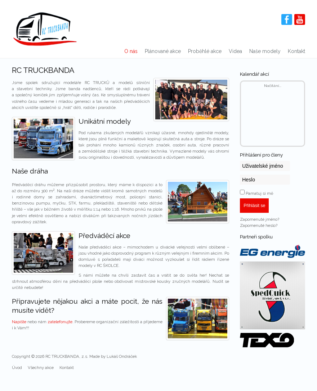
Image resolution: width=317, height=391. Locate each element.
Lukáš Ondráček (122, 356)
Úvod (17, 367)
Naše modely (265, 51)
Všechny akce (41, 367)
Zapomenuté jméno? (259, 219)
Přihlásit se (254, 205)
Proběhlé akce (205, 51)
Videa (235, 51)
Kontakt (296, 51)
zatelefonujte (60, 321)
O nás (131, 51)
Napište (19, 321)
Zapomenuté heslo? (258, 225)
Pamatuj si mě (259, 193)
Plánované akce (163, 51)
